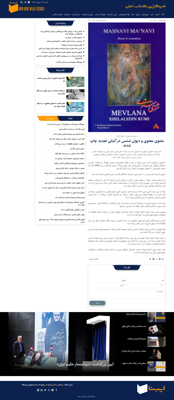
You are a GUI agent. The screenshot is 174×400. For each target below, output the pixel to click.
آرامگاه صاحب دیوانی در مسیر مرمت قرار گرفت (69, 153)
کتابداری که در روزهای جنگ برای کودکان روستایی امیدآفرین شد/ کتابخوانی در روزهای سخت (61, 32)
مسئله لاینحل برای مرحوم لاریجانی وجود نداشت (68, 134)
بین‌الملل (145, 14)
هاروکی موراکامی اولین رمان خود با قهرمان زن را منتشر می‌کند (63, 173)
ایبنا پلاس (76, 14)
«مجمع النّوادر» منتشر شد (73, 37)
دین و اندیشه (112, 14)
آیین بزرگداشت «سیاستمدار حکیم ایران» (71, 129)
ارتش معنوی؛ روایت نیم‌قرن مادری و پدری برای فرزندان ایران (64, 183)
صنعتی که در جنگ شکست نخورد (134, 363)
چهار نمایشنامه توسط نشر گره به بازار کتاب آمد (69, 197)
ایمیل (124, 280)
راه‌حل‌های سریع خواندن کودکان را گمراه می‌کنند (69, 163)
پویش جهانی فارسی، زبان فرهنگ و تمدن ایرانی (69, 214)
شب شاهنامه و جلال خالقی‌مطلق (134, 326)
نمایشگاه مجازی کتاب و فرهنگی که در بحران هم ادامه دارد (65, 124)
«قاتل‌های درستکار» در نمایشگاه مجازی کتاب (69, 178)
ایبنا (146, 6)
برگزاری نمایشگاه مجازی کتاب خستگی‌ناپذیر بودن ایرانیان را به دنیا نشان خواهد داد (61, 203)
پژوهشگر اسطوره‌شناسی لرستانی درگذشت (69, 62)
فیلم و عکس (57, 14)
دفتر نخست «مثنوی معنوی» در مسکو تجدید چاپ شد (51, 105)
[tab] (70, 118)
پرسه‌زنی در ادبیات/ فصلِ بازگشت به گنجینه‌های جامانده (64, 41)
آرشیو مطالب (68, 384)
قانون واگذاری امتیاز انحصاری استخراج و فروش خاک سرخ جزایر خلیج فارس (61, 220)
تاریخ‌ (138, 14)
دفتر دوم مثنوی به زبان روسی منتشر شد (51, 79)
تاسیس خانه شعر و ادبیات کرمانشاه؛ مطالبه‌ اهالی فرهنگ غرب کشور (60, 48)
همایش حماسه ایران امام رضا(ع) (134, 351)
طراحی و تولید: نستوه (86, 396)
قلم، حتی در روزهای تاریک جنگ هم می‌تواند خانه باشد (66, 139)
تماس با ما (58, 384)
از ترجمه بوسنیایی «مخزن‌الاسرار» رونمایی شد (69, 158)
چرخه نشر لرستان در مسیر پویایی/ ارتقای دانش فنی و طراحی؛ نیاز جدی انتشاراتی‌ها (59, 57)
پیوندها (41, 384)
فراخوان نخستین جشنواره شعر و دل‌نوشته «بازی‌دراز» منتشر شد (61, 52)
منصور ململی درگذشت (77, 148)
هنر (151, 14)
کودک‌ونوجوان (124, 14)
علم (132, 14)
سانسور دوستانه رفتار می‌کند (136, 314)
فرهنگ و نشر (100, 14)
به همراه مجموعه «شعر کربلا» (127, 136)
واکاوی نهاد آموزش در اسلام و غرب (73, 192)
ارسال (97, 303)
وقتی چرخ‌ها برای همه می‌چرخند (71, 45)
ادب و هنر (153, 20)
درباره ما (49, 384)
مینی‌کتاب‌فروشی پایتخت (136, 338)
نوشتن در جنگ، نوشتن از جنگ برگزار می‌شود (70, 168)
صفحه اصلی (162, 20)
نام (163, 280)
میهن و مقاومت (87, 14)
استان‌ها (67, 14)
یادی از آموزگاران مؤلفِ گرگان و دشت (72, 209)
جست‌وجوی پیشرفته (29, 384)
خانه (163, 14)
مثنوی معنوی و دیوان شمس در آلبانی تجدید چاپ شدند (127, 143)
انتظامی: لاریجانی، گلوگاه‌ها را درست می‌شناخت (69, 144)
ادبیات (157, 14)
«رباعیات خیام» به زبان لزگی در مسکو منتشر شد (51, 92)
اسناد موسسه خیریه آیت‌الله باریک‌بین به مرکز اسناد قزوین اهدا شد (63, 187)
